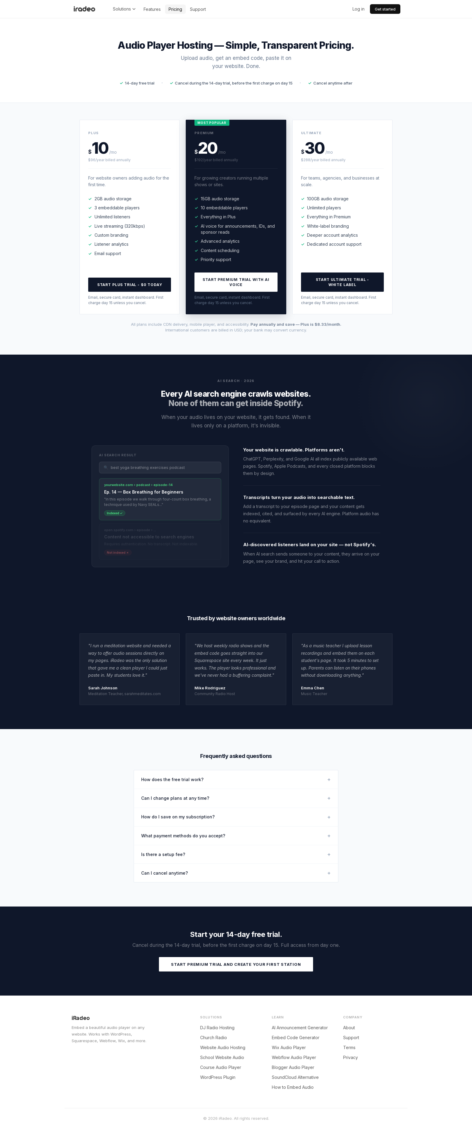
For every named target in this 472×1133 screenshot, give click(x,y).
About (349, 1027)
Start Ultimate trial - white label (342, 282)
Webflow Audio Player (294, 1057)
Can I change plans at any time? (236, 798)
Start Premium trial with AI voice (236, 282)
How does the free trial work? (236, 779)
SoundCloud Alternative (295, 1077)
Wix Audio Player (289, 1047)
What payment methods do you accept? (236, 835)
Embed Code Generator (295, 1037)
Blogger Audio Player (293, 1067)
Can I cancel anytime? (236, 873)
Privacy (350, 1057)
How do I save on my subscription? (236, 817)
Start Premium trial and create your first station (236, 964)
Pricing (175, 9)
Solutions (124, 8)
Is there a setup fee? (236, 854)
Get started (385, 9)
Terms (349, 1047)
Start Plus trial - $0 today (129, 284)
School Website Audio (222, 1057)
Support (198, 9)
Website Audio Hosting (222, 1047)
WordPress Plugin (217, 1077)
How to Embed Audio (293, 1087)
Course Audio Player (220, 1067)
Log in (358, 8)
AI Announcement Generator (300, 1027)
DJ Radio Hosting (217, 1027)
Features (152, 9)
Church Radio (213, 1037)
